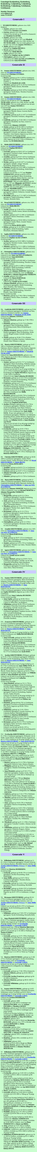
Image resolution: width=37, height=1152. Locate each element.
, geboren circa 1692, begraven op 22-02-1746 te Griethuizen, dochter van (19, 139)
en (24, 446)
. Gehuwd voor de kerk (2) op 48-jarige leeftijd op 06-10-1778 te (19, 422)
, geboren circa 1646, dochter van (19, 40)
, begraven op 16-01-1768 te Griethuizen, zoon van (19, 272)
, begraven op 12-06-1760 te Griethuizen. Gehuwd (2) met (20, 374)
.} (11, 453)
